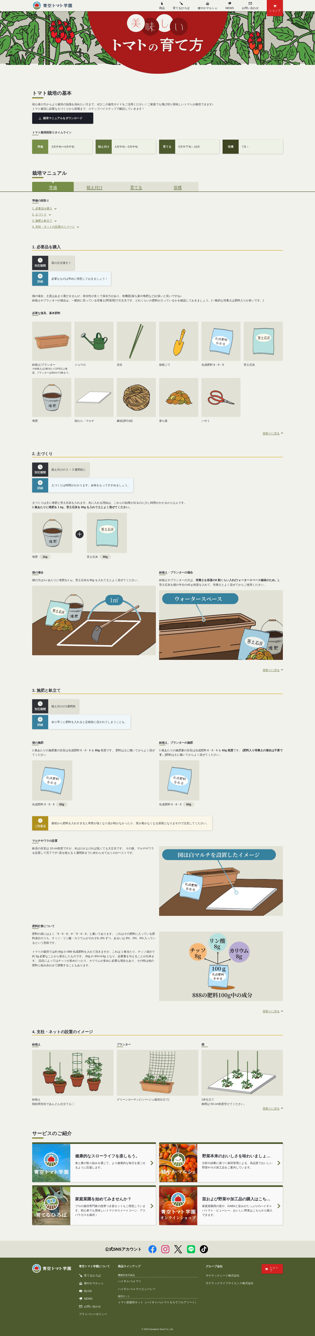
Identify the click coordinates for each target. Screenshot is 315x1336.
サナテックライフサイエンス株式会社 (230, 1283)
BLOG (85, 1291)
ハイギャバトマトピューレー (136, 1289)
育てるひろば (181, 5)
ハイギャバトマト (129, 1281)
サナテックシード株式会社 (222, 1275)
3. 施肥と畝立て (42, 220)
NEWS (229, 5)
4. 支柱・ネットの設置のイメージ (53, 226)
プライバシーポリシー (93, 1314)
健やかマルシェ (207, 5)
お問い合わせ (90, 1306)
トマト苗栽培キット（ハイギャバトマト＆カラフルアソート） (158, 1302)
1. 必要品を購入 (42, 208)
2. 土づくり (39, 214)
